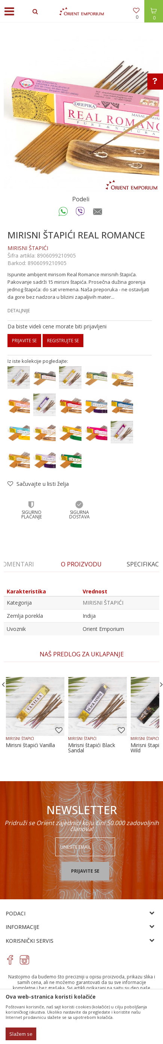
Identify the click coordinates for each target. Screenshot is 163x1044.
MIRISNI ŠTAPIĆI (27, 248)
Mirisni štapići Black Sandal (91, 748)
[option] (81, 114)
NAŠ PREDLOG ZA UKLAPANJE (82, 654)
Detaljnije (18, 310)
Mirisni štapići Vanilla (30, 745)
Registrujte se (63, 340)
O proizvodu (81, 564)
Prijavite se (24, 340)
